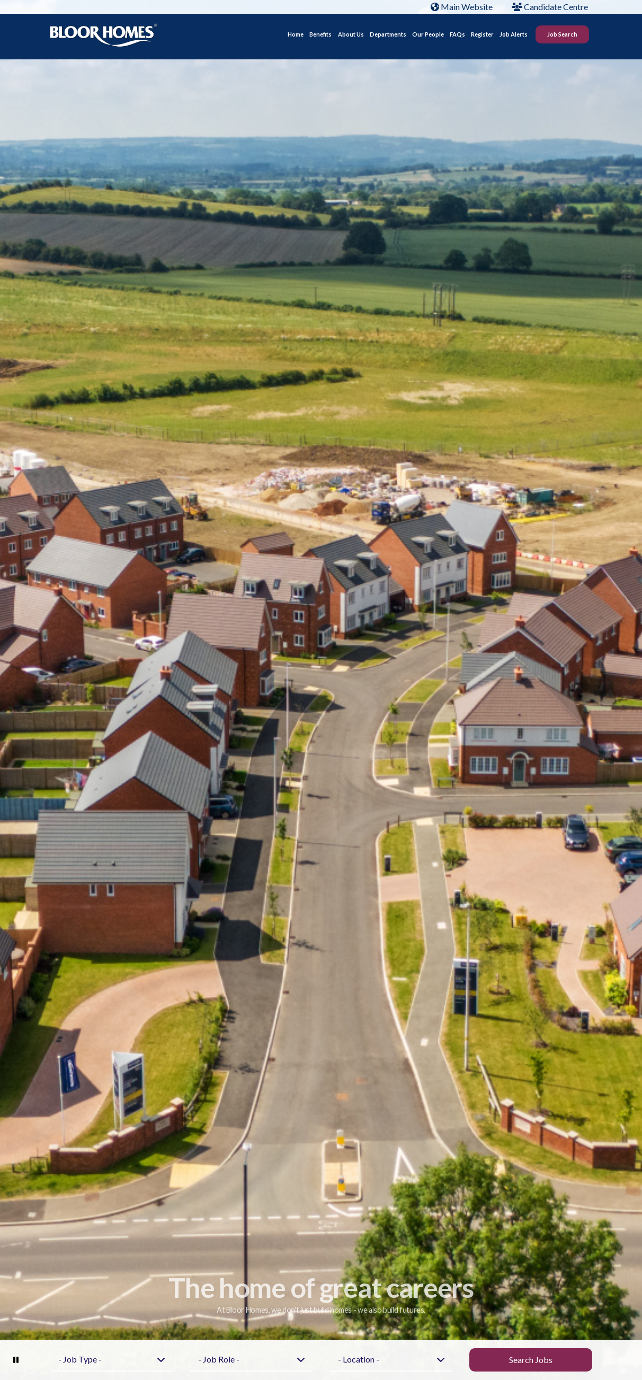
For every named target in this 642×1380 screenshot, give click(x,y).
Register (482, 36)
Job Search (562, 36)
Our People (428, 36)
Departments (388, 36)
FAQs (457, 36)
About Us (351, 36)
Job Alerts (514, 36)
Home (296, 36)
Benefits (320, 36)
